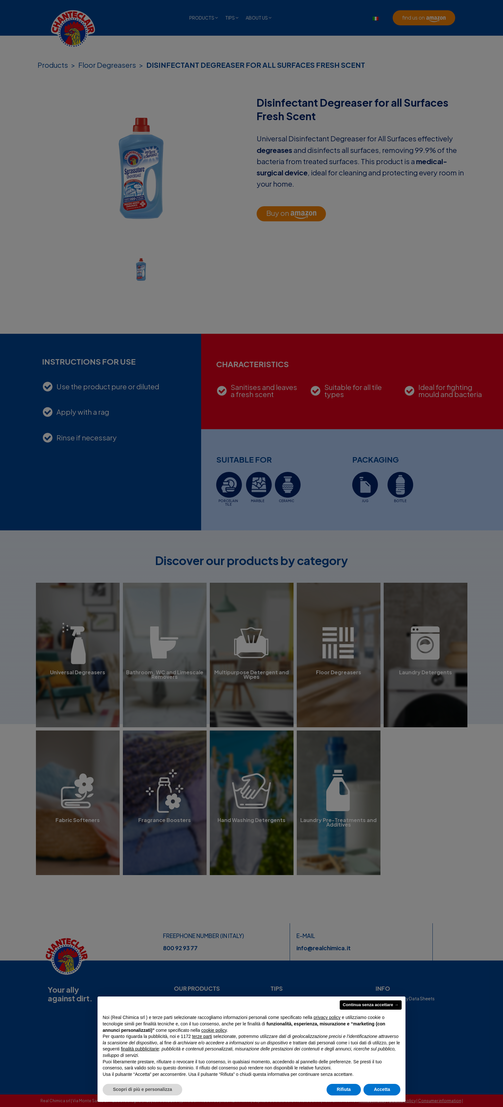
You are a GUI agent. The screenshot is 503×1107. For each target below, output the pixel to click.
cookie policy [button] (213, 1030)
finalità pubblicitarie (140, 1048)
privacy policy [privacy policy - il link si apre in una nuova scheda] (327, 1017)
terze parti (202, 1036)
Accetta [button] (382, 1089)
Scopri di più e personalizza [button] (142, 1089)
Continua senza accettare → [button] (370, 1004)
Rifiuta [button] (344, 1089)
